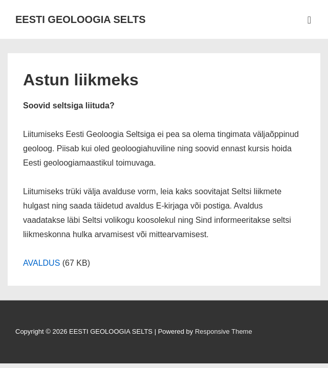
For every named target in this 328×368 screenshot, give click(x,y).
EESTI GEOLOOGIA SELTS (80, 19)
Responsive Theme (223, 331)
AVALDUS (41, 263)
